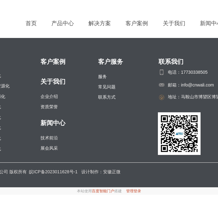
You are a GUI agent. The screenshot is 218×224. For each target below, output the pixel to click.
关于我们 (174, 23)
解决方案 (99, 23)
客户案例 (137, 23)
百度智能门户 (103, 191)
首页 (31, 23)
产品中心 (62, 23)
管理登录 (133, 191)
